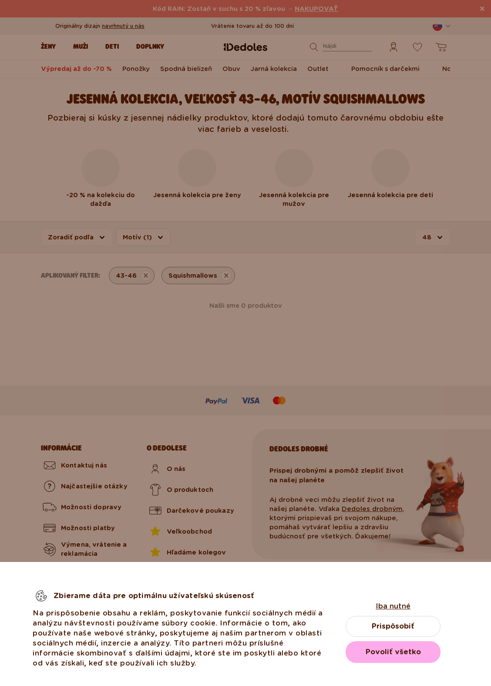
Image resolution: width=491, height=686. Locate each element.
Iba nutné (393, 606)
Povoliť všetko (393, 652)
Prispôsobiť (393, 626)
